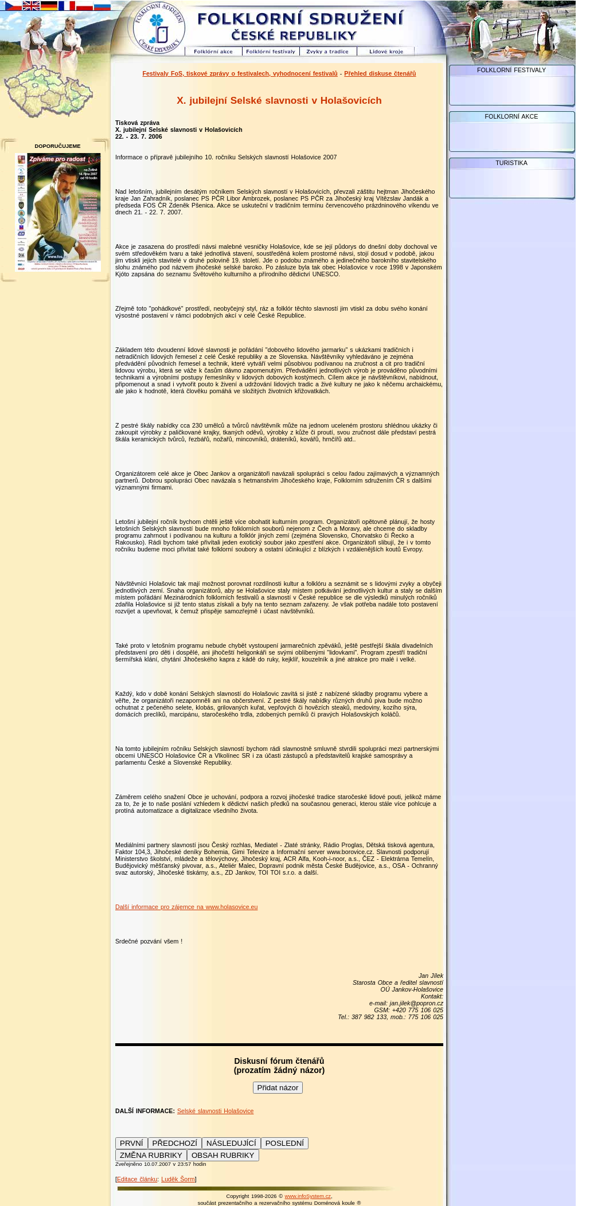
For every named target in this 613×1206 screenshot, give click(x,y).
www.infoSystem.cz (308, 1196)
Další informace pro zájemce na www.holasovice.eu (186, 906)
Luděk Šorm (177, 1179)
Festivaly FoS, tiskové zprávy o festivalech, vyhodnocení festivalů (239, 73)
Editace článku (137, 1179)
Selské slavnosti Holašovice (215, 1110)
